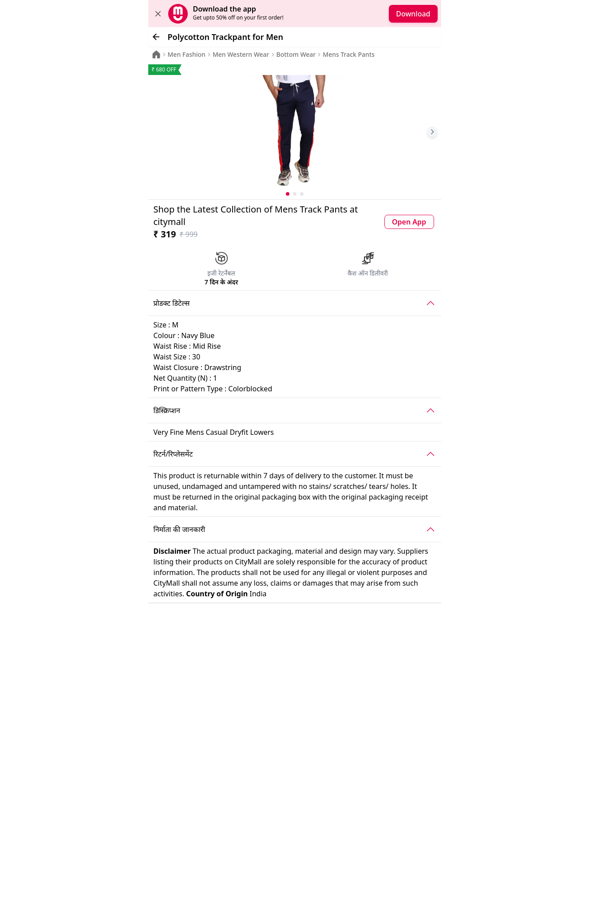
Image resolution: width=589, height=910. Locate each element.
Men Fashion (187, 54)
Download (413, 14)
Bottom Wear (296, 54)
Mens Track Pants (349, 54)
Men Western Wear (241, 54)
